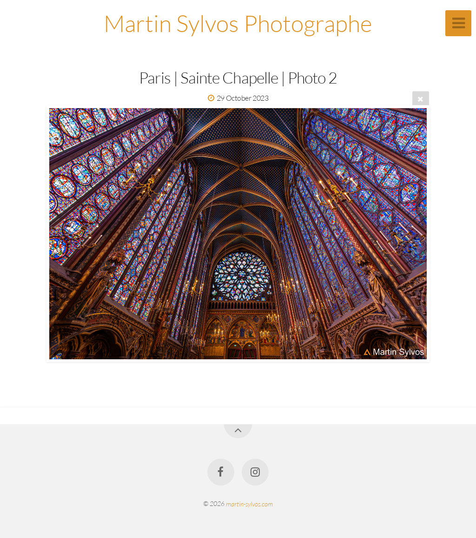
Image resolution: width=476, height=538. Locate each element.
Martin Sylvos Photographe (238, 23)
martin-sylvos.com (249, 503)
